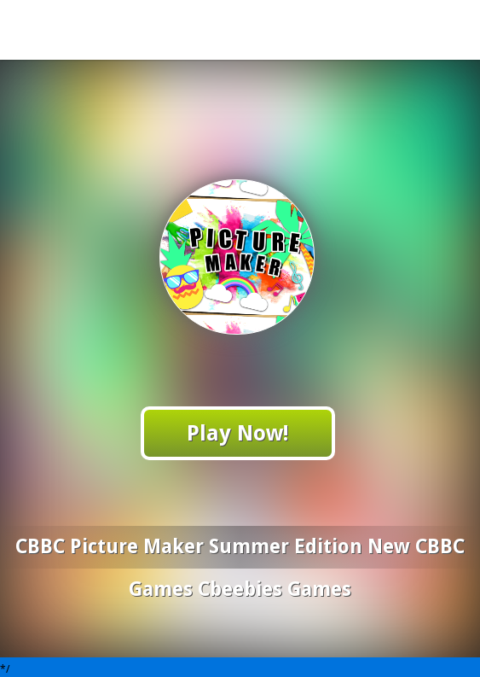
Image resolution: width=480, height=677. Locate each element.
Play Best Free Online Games (241, 29)
